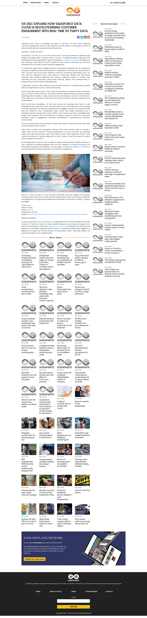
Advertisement (91, 594)
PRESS (46, 3)
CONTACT (55, 3)
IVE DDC (81, 147)
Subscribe (73, 609)
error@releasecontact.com (58, 228)
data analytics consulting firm (72, 60)
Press (73, 594)
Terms (37, 594)
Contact (109, 594)
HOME (25, 3)
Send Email (30, 210)
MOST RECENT (36, 3)
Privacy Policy (56, 594)
